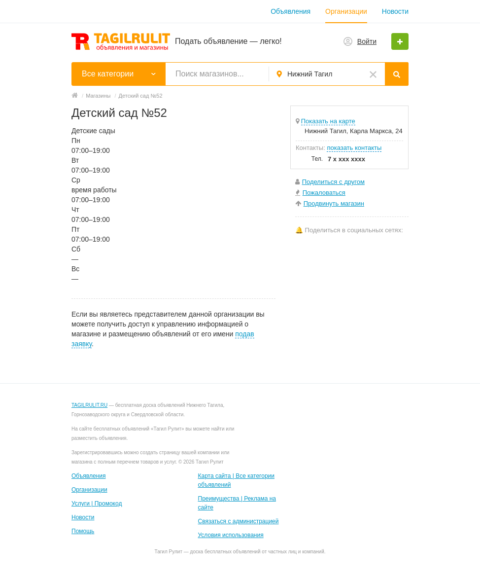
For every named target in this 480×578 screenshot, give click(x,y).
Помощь (82, 531)
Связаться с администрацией (238, 521)
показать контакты (354, 147)
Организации (346, 11)
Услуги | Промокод (96, 503)
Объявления (290, 11)
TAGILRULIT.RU (89, 405)
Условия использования (231, 535)
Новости (395, 11)
